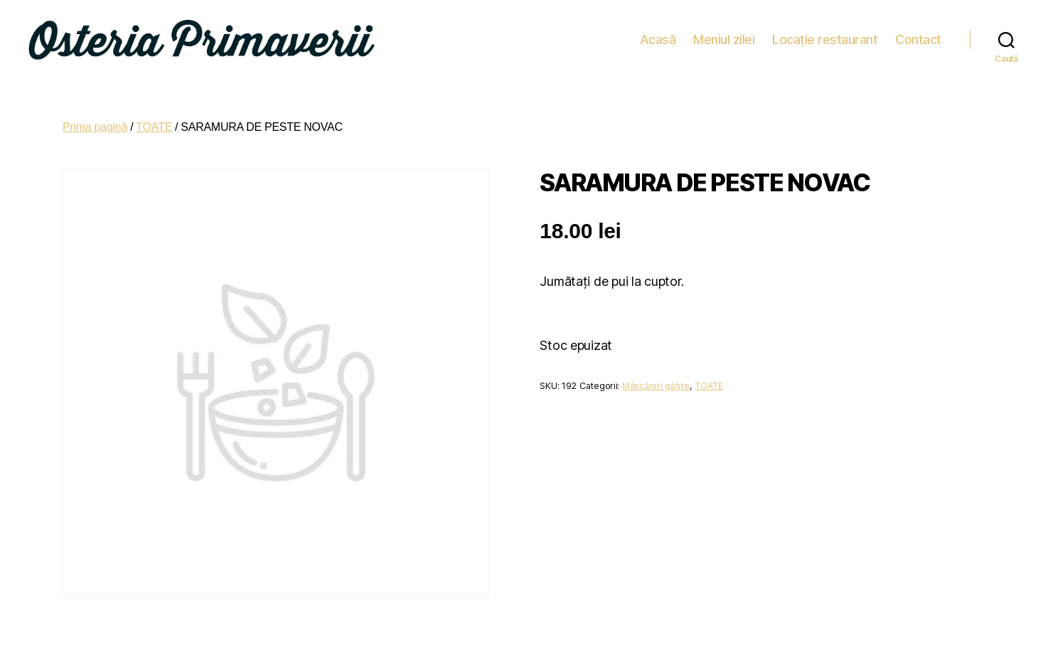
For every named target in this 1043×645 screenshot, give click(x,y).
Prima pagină (95, 119)
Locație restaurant (824, 35)
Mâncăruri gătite (656, 378)
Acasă (658, 35)
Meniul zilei (723, 35)
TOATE (154, 119)
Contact (918, 35)
